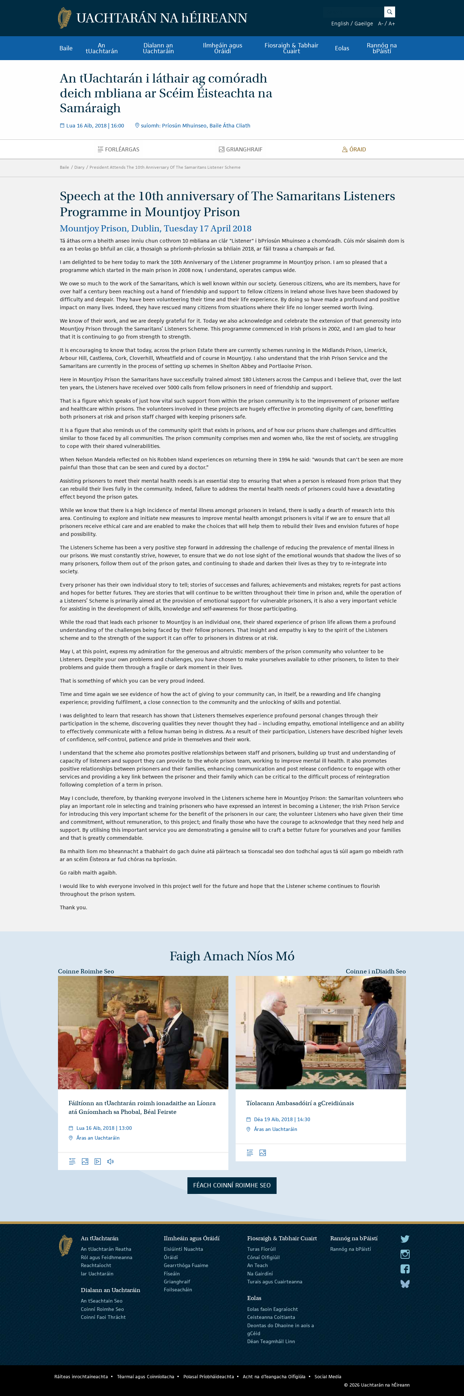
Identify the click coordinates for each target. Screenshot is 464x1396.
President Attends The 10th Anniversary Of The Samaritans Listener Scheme (165, 167)
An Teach (257, 1265)
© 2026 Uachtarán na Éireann (377, 1385)
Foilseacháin (178, 1289)
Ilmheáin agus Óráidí (222, 48)
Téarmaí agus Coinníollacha (145, 1377)
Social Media (328, 1377)
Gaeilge (364, 23)
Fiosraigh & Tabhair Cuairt (292, 48)
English (340, 23)
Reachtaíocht (96, 1265)
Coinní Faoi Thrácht (103, 1317)
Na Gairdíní (260, 1273)
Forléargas (120, 151)
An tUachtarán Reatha (106, 1249)
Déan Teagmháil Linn (271, 1341)
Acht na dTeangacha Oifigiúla (274, 1377)
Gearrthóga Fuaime (186, 1265)
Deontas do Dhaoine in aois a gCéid (280, 1329)
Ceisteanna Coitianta (271, 1317)
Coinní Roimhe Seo (102, 1309)
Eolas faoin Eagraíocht (272, 1309)
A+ (392, 23)
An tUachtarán (102, 48)
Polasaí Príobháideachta (208, 1377)
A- (380, 23)
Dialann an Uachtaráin (158, 48)
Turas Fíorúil (261, 1249)
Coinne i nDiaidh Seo (376, 971)
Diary (79, 167)
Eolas (342, 48)
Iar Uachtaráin (97, 1273)
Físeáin (172, 1273)
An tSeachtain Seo (102, 1301)
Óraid (356, 151)
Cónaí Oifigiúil (263, 1257)
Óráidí (171, 1257)
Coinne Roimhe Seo (86, 971)
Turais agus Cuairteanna (274, 1281)
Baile (66, 48)
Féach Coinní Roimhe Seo (232, 1185)
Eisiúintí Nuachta (183, 1249)
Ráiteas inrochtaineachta (81, 1377)
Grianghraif (242, 151)
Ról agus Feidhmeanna (106, 1257)
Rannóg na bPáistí (382, 48)
